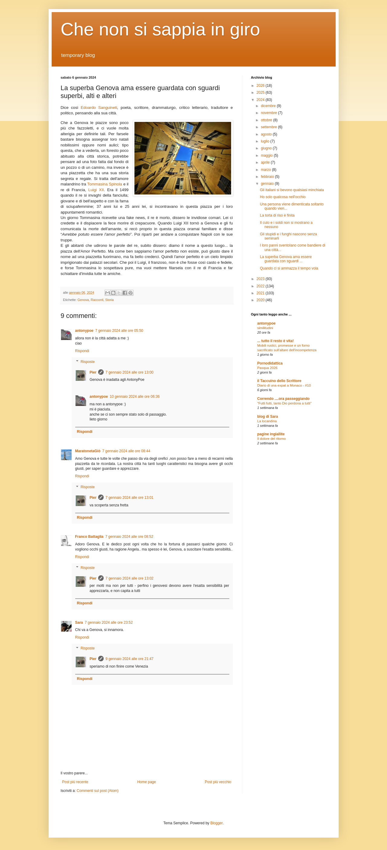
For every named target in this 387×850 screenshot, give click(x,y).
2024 (261, 100)
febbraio (268, 177)
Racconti (97, 300)
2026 (261, 85)
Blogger (216, 823)
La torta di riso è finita (277, 215)
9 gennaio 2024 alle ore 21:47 (129, 659)
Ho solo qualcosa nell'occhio (282, 197)
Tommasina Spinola (104, 184)
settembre (269, 127)
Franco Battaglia (89, 537)
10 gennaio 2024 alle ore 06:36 (135, 396)
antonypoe (84, 331)
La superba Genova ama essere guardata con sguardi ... (285, 259)
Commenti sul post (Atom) (98, 791)
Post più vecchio (218, 782)
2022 (261, 286)
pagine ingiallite (271, 434)
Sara (79, 622)
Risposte (88, 362)
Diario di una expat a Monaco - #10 (284, 385)
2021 (261, 293)
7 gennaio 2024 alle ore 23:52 (109, 622)
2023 (261, 279)
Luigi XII (96, 190)
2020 (261, 300)
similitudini (265, 328)
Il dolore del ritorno (271, 438)
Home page (146, 782)
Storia (109, 300)
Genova (83, 300)
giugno (267, 148)
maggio (267, 155)
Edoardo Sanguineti (99, 107)
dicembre (269, 106)
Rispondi (82, 351)
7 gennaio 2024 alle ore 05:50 (119, 331)
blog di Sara (267, 416)
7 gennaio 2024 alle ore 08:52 (129, 537)
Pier (93, 372)
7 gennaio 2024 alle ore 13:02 (129, 578)
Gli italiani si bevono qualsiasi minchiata (292, 190)
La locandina (267, 421)
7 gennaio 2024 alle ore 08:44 (126, 451)
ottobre (267, 120)
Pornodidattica (270, 363)
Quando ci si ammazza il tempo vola (289, 268)
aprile (266, 162)
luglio (265, 141)
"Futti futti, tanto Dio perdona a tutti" (284, 403)
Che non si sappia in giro (160, 29)
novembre (269, 113)
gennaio (268, 183)
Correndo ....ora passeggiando (283, 399)
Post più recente (75, 782)
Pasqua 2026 (267, 368)
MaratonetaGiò (88, 451)
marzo (266, 170)
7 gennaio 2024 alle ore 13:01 (129, 497)
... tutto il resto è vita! (275, 341)
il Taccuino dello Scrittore (279, 381)
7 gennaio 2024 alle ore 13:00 (129, 372)
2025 (261, 92)
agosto (267, 134)
